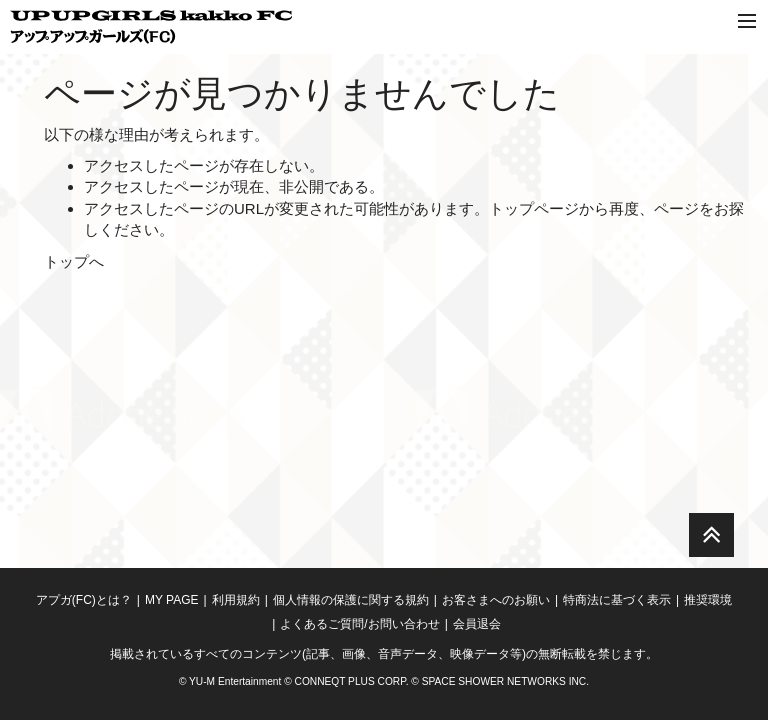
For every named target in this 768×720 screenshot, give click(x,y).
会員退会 (477, 624)
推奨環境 (708, 600)
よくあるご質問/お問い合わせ (359, 624)
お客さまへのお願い (496, 600)
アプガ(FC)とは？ (84, 600)
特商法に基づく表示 (617, 600)
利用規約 (236, 600)
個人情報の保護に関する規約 (351, 600)
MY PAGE (172, 600)
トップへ (74, 261)
